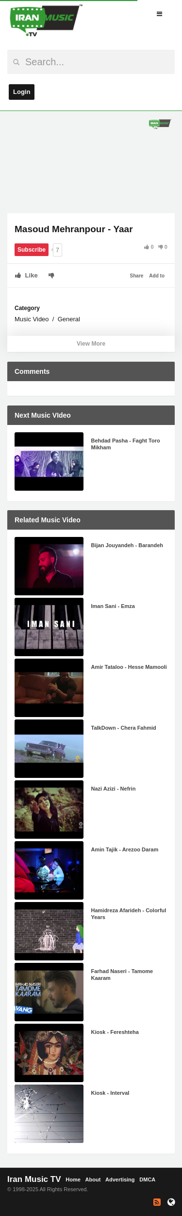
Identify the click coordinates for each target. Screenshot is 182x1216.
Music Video (32, 319)
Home (73, 1179)
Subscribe (31, 249)
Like (26, 275)
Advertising (120, 1179)
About (93, 1179)
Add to (157, 275)
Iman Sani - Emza (113, 606)
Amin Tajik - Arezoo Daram (125, 849)
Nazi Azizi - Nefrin (113, 789)
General (69, 319)
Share (137, 275)
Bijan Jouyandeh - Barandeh (127, 545)
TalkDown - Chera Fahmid (123, 728)
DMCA (147, 1179)
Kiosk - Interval (110, 1093)
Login (21, 91)
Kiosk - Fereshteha (115, 1032)
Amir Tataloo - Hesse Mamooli (129, 667)
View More (91, 343)
